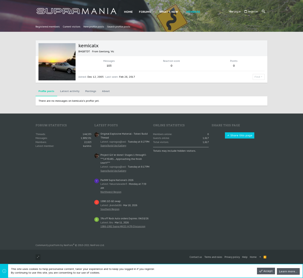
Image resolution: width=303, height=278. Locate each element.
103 (109, 65)
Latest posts (106, 125)
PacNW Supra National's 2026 (116, 180)
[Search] (263, 12)
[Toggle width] (38, 257)
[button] (153, 11)
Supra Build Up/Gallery (113, 145)
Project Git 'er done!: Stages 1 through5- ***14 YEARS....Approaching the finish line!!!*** (123, 158)
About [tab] (106, 91)
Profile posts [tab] (46, 91)
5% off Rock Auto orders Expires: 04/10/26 (124, 218)
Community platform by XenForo (70, 245)
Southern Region (109, 209)
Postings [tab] (90, 91)
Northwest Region (110, 191)
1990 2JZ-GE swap (110, 201)
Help (245, 257)
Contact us (196, 257)
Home (253, 257)
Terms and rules (213, 257)
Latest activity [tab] (69, 91)
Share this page (239, 135)
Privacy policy (232, 257)
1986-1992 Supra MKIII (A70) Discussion (122, 226)
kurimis (87, 146)
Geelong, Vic (106, 51)
